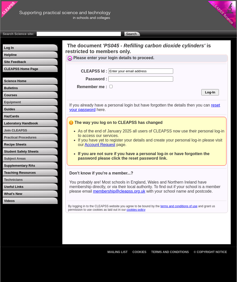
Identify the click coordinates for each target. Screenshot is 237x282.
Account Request (100, 145)
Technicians (13, 180)
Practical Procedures (20, 137)
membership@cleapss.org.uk (119, 191)
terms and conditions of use (179, 206)
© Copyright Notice (210, 252)
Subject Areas (15, 158)
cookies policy (136, 210)
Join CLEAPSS (15, 130)
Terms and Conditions (170, 252)
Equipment (12, 102)
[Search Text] (79, 34)
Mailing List (118, 252)
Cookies (139, 252)
